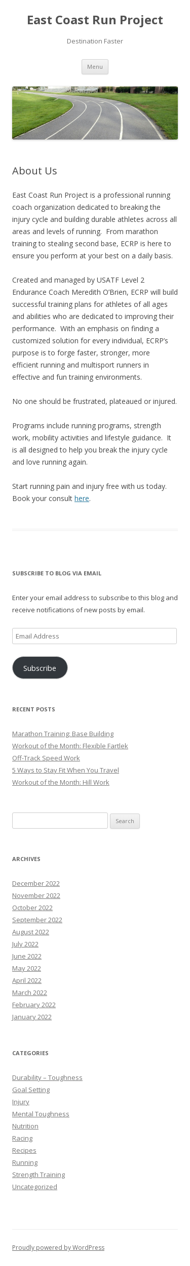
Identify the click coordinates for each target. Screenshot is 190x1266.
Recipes (24, 1150)
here (81, 498)
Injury (20, 1101)
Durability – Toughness (47, 1077)
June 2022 (27, 956)
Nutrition (25, 1126)
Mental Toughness (40, 1113)
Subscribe (39, 668)
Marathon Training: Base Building (62, 733)
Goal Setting (31, 1089)
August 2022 (30, 931)
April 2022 (27, 980)
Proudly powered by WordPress (58, 1247)
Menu (95, 66)
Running (24, 1162)
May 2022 (26, 968)
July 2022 (25, 943)
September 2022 (37, 919)
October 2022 (32, 907)
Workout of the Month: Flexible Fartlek (70, 745)
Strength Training (38, 1174)
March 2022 (29, 992)
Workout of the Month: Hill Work (60, 782)
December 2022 (36, 883)
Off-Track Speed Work (46, 757)
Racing (22, 1138)
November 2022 (36, 895)
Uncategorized (34, 1186)
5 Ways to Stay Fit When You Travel (65, 770)
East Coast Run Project (95, 20)
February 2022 (34, 1004)
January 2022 (32, 1016)
